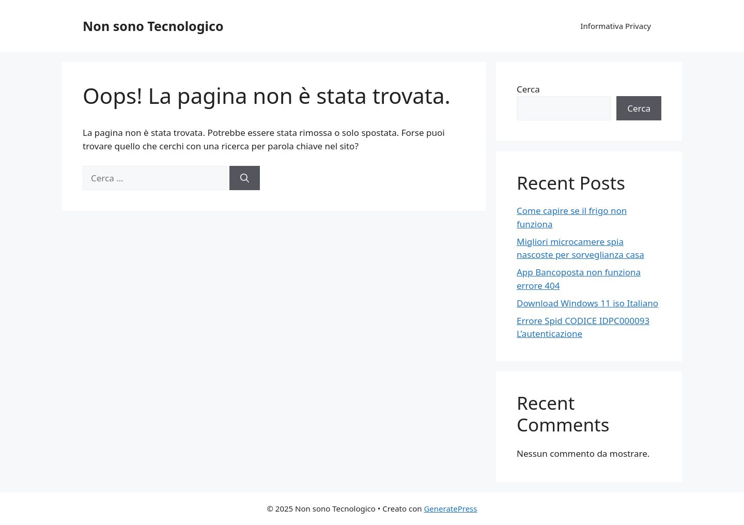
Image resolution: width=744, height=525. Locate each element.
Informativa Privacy (616, 26)
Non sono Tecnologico (153, 26)
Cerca (528, 89)
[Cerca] (244, 178)
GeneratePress (450, 508)
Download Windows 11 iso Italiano (587, 303)
